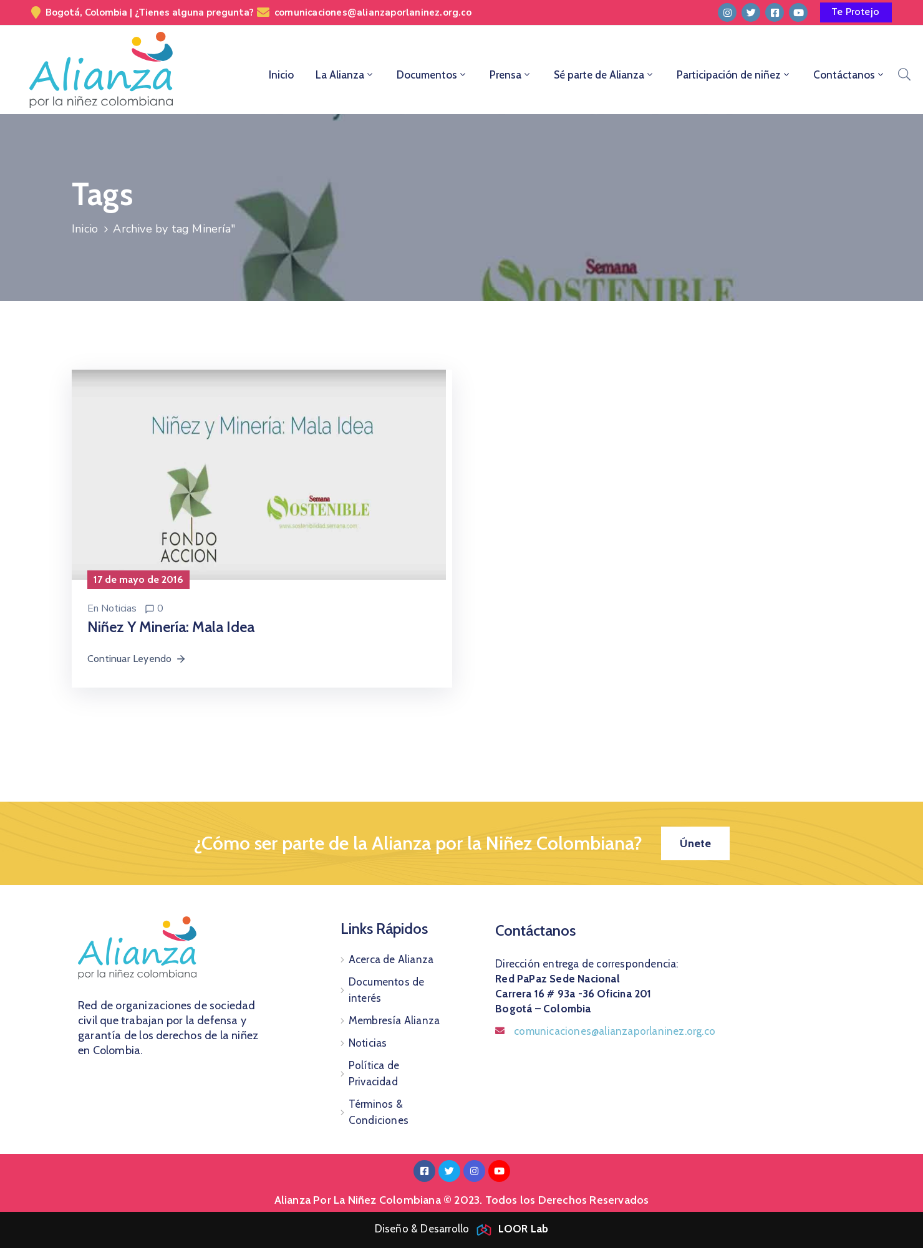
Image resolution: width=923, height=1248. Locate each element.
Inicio (281, 75)
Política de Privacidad (374, 1073)
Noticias (119, 608)
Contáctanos (849, 75)
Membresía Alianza (394, 1020)
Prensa (511, 75)
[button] (856, 12)
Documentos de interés (387, 990)
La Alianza (345, 75)
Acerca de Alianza (391, 959)
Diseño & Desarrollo (462, 1228)
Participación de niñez (734, 75)
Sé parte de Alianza (604, 75)
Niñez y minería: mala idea (170, 627)
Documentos (432, 75)
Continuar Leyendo (136, 659)
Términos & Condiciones (378, 1112)
